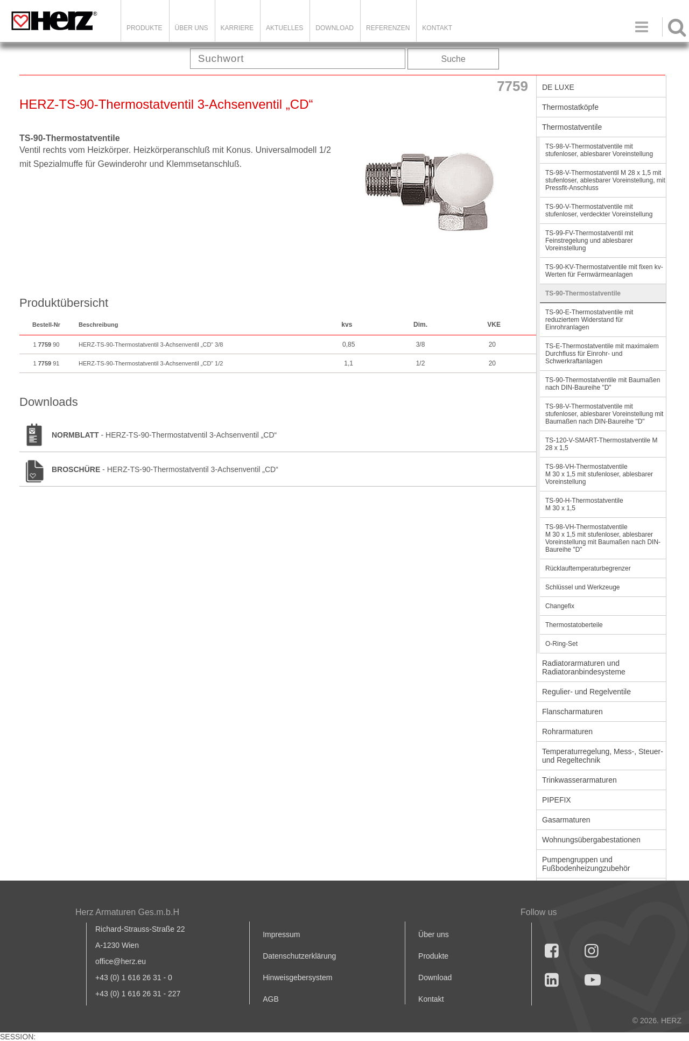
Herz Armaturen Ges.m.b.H (127, 912)
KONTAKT (437, 28)
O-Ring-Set (561, 644)
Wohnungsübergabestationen (591, 839)
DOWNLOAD (334, 28)
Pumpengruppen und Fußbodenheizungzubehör (586, 864)
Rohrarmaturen (567, 731)
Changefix (559, 606)
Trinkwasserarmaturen (579, 780)
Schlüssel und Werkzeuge (582, 587)
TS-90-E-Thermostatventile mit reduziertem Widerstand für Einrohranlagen (589, 319)
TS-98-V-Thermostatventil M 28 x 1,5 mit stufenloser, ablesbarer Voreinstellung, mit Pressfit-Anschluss (605, 180)
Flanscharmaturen (572, 711)
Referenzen (388, 28)
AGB (271, 999)
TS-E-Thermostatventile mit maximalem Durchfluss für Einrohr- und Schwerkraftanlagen (602, 353)
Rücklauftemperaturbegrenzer (588, 568)
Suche (453, 59)
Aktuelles (284, 28)
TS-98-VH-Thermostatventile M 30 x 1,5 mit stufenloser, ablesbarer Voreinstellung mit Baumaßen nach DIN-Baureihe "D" (602, 538)
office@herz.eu (120, 961)
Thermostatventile (572, 127)
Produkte (144, 28)
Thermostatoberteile (574, 625)
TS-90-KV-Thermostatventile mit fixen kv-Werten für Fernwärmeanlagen (604, 270)
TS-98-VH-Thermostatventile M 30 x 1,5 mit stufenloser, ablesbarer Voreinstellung (599, 474)
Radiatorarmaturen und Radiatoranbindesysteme (583, 667)
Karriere (237, 28)
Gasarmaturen (566, 819)
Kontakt (431, 999)
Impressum (281, 934)
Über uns (433, 934)
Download (435, 977)
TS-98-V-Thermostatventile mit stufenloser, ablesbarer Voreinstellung (599, 150)
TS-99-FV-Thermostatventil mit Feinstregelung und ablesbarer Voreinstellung (589, 240)
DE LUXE (558, 87)
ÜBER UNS (191, 28)
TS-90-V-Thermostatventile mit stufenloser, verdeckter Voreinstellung (598, 210)
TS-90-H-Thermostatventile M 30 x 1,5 (584, 504)
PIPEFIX (556, 800)
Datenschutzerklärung (299, 956)
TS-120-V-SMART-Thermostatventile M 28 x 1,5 (601, 444)
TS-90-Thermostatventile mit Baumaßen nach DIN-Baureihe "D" (602, 383)
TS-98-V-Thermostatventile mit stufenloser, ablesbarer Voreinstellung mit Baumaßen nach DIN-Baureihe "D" (604, 414)
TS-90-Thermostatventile (583, 293)
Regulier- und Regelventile (586, 691)
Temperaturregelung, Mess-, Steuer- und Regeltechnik (602, 755)
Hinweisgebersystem (297, 977)
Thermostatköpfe (570, 107)
